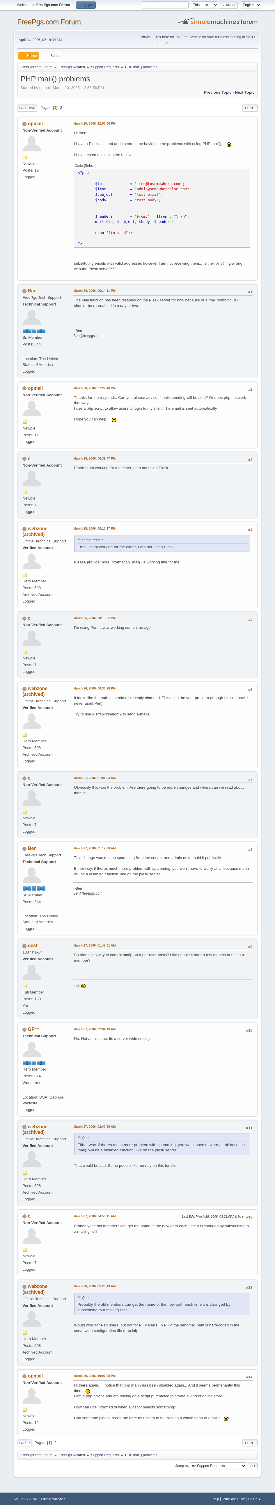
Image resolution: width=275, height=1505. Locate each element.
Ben (32, 290)
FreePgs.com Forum (49, 22)
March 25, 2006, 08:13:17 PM (94, 528)
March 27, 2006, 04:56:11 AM (94, 1216)
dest (33, 945)
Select (90, 166)
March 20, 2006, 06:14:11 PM (94, 290)
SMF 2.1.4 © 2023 (26, 1499)
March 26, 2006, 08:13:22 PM (94, 618)
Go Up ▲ (254, 1499)
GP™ (33, 1029)
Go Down (27, 108)
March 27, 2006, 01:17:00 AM (94, 848)
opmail (35, 123)
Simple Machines (53, 1499)
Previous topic (218, 92)
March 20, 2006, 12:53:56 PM (94, 123)
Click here (161, 37)
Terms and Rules (233, 1499)
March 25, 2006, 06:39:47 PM (94, 458)
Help (215, 1499)
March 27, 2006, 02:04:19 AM (94, 1029)
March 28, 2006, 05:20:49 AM (94, 1286)
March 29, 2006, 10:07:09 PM (94, 1375)
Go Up (24, 1443)
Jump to (181, 1466)
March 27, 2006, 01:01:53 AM (94, 778)
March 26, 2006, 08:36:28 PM (94, 688)
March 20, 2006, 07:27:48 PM (94, 388)
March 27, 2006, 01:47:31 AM (94, 945)
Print (250, 108)
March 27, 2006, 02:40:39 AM (94, 1126)
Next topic (245, 92)
